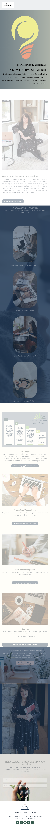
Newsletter (19, 816)
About (41, 816)
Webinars (33, 812)
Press (24, 818)
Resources (9, 816)
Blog (26, 816)
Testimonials (34, 816)
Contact (17, 818)
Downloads (31, 818)
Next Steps (17, 812)
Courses (25, 812)
